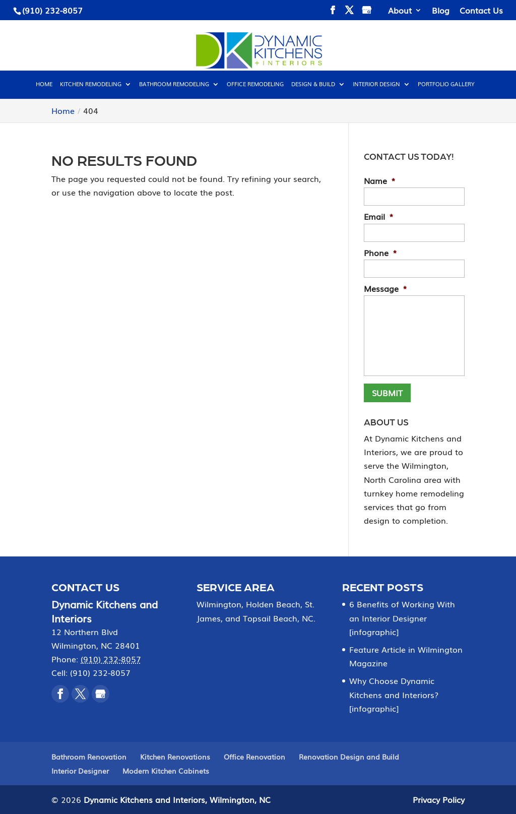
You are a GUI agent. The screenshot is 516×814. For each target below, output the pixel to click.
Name (380, 180)
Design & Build (313, 84)
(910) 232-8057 (52, 10)
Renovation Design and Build (349, 757)
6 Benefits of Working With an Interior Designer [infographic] (402, 617)
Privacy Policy (439, 799)
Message (385, 288)
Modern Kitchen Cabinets (165, 771)
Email (379, 216)
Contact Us (481, 11)
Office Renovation (254, 757)
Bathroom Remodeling (174, 84)
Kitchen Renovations (175, 757)
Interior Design (376, 84)
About (400, 11)
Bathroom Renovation (88, 757)
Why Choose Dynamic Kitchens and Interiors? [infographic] (393, 694)
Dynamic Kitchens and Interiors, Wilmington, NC (177, 799)
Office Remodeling (255, 84)
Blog (440, 11)
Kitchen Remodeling (90, 84)
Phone (380, 252)
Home (44, 84)
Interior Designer (80, 771)
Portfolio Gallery (446, 84)
